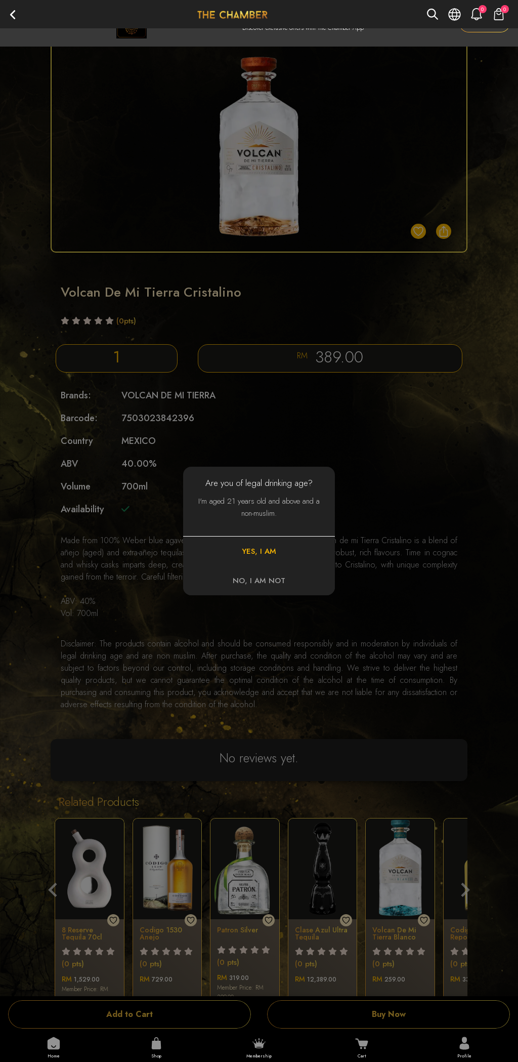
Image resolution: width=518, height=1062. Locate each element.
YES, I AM (259, 551)
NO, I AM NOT (259, 580)
